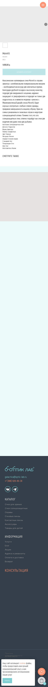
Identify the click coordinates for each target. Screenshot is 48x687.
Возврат (9, 561)
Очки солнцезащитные (16, 508)
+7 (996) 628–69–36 (13, 480)
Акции (8, 549)
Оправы (9, 512)
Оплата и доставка (14, 557)
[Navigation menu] (43, 5)
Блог (7, 545)
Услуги (8, 541)
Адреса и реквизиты (15, 553)
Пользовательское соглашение (17, 659)
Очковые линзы (12, 516)
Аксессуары (11, 524)
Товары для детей (14, 528)
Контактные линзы (14, 520)
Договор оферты (11, 656)
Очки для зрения (13, 504)
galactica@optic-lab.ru (16, 476)
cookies (22, 663)
